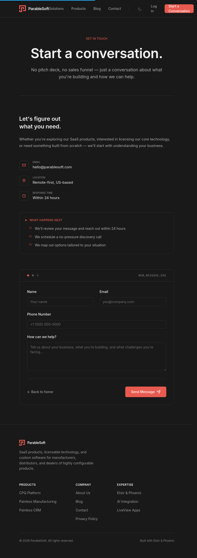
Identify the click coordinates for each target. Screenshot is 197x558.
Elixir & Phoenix (129, 493)
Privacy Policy (87, 519)
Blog (97, 8)
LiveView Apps (128, 510)
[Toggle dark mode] (140, 8)
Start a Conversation (179, 8)
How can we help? (41, 337)
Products (79, 8)
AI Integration (127, 501)
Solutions (56, 8)
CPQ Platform (30, 493)
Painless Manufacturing (37, 501)
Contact (114, 8)
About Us (83, 493)
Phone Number (39, 314)
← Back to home (40, 392)
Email (104, 292)
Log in (154, 8)
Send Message (146, 392)
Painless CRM (30, 510)
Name (31, 292)
